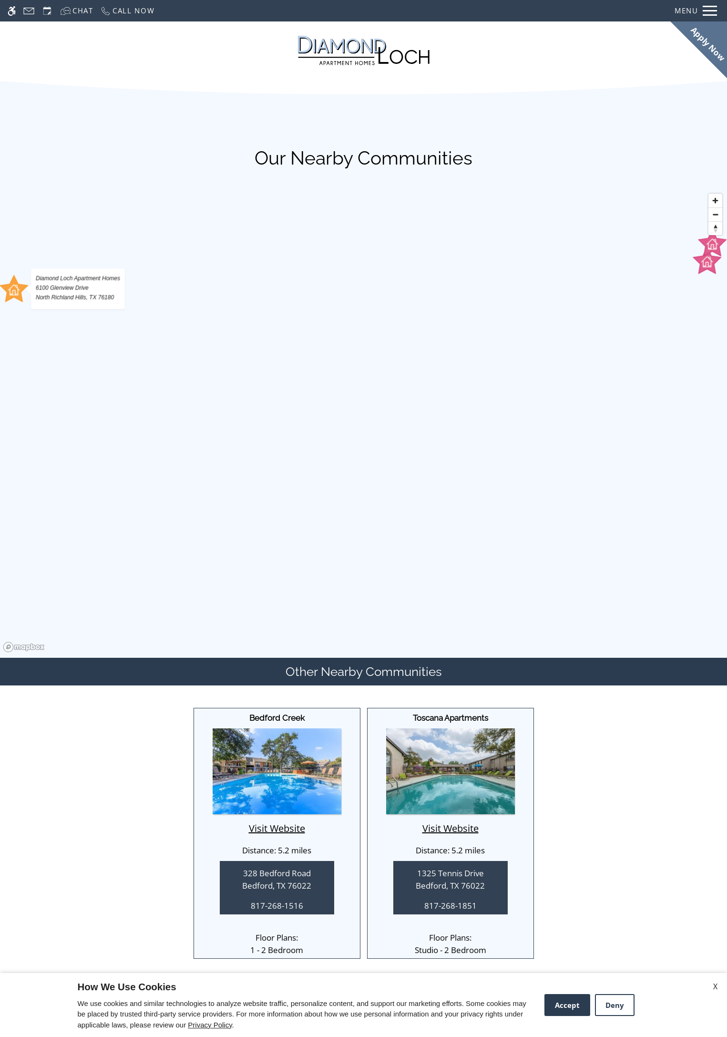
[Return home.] (363, 51)
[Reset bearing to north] (715, 228)
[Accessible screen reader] (11, 10)
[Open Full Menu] (695, 10)
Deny (614, 1005)
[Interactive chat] (77, 10)
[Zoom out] (715, 214)
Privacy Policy (210, 1025)
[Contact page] (29, 10)
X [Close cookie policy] (715, 986)
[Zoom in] (715, 200)
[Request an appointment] (47, 10)
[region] (363, 422)
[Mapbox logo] (24, 647)
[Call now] (127, 10)
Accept (567, 1005)
